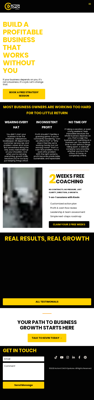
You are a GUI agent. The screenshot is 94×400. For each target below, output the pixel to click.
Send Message (23, 385)
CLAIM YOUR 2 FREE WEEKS (69, 224)
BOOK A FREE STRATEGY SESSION (24, 94)
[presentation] (23, 394)
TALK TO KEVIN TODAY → (47, 338)
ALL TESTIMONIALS (47, 301)
